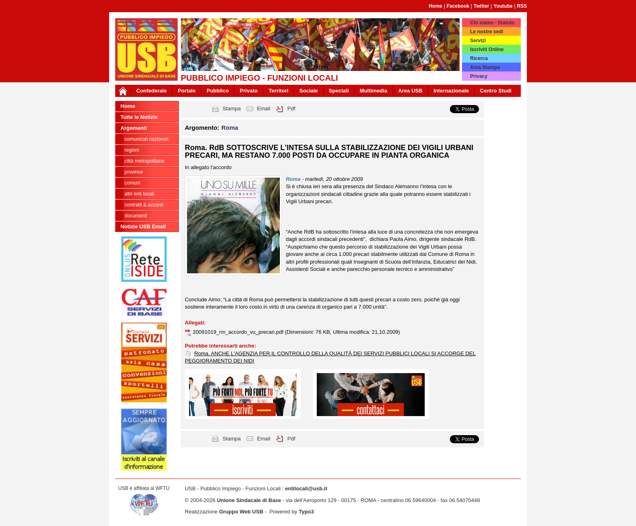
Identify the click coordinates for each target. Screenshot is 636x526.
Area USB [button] (410, 91)
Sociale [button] (308, 91)
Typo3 (306, 512)
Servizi (478, 40)
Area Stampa (485, 67)
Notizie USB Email (143, 226)
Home (435, 6)
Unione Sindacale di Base (249, 500)
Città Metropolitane (144, 161)
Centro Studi (495, 91)
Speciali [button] (339, 91)
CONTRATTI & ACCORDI (144, 205)
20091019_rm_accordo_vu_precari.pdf (239, 332)
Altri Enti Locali (139, 194)
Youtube (503, 6)
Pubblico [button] (217, 91)
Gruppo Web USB (241, 512)
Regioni (132, 150)
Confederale (151, 91)
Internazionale (451, 91)
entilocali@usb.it (306, 488)
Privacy (479, 76)
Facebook (458, 6)
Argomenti (133, 128)
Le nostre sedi (486, 31)
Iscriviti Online (487, 49)
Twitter (481, 6)
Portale (187, 91)
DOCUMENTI (136, 216)
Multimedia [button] (373, 91)
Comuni (132, 183)
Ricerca (479, 58)
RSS (522, 6)
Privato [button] (249, 91)
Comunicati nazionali (146, 139)
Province (134, 172)
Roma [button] (229, 127)
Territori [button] (278, 91)
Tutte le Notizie (138, 117)
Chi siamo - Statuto (492, 23)
